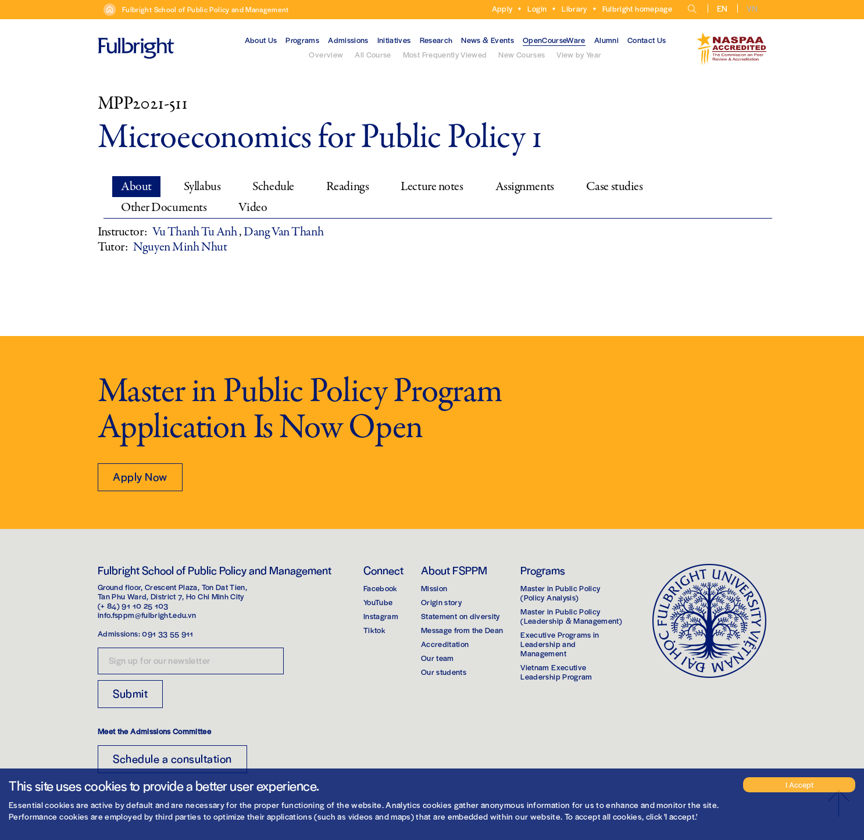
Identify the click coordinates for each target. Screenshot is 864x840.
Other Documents (163, 207)
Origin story (441, 601)
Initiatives (394, 39)
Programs (302, 39)
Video (252, 207)
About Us (261, 39)
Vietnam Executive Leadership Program (556, 672)
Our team (437, 657)
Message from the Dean (462, 629)
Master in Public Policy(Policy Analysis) (560, 592)
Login (537, 8)
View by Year (578, 54)
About (136, 186)
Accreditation (445, 643)
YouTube (377, 601)
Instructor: (122, 232)
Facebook (380, 588)
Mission (434, 588)
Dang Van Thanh (283, 232)
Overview (326, 54)
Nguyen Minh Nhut (180, 247)
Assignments (524, 186)
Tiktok (374, 629)
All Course (373, 54)
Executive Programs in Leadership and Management (559, 644)
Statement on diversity (460, 615)
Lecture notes (432, 186)
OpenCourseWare (554, 39)
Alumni (606, 39)
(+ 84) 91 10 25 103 (133, 605)
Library (574, 8)
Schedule (273, 186)
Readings (347, 186)
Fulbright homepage (637, 8)
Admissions (348, 39)
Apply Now (140, 476)
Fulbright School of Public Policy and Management (205, 9)
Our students (443, 671)
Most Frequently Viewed (445, 54)
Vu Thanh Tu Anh (195, 232)
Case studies (614, 186)
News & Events (487, 39)
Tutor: (112, 247)
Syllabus (202, 186)
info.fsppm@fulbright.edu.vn (147, 614)
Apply (502, 8)
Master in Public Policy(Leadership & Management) (571, 616)
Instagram (380, 615)
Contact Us (646, 39)
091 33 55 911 (168, 633)
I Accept (799, 784)
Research (436, 39)
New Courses (521, 54)
